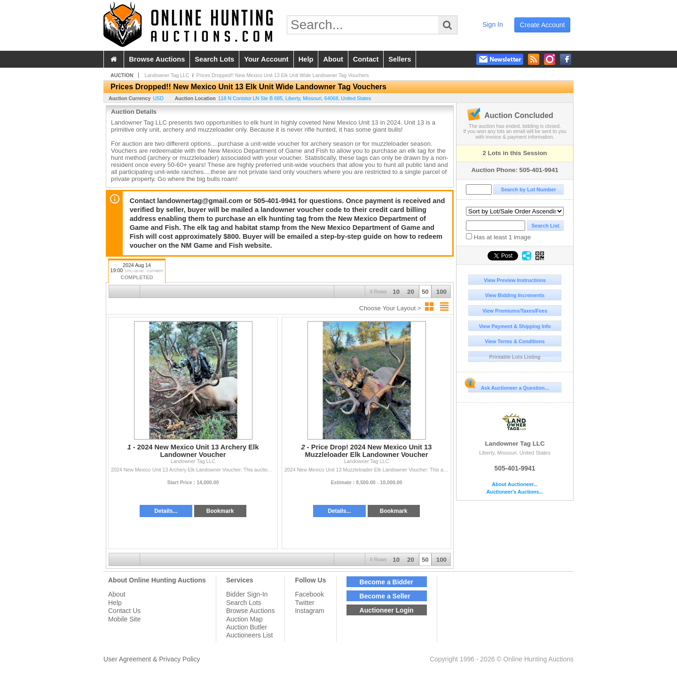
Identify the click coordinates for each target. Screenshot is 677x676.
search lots (214, 59)
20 (410, 291)
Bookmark (220, 511)
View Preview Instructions (514, 280)
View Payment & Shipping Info (515, 326)
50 (425, 291)
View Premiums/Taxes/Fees (514, 311)
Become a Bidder (386, 582)
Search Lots (243, 602)
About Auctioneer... (514, 484)
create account (542, 25)
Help (115, 602)
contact (366, 59)
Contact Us (124, 610)
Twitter (304, 602)
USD (158, 98)
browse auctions (157, 59)
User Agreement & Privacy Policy (151, 659)
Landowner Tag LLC (515, 427)
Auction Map (244, 619)
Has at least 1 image (498, 237)
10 (396, 291)
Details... (165, 511)
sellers (399, 59)
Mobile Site (124, 619)
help (306, 59)
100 (441, 291)
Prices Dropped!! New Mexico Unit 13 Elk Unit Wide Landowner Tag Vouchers (283, 75)
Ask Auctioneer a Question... (508, 386)
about (333, 59)
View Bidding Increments (515, 295)
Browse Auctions (250, 610)
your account (266, 59)
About (117, 594)
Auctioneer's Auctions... (514, 492)
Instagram (309, 610)
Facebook (309, 594)
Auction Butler (246, 627)
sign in (492, 24)
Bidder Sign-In (247, 594)
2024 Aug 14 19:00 (137, 272)
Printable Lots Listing (515, 357)
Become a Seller (385, 596)
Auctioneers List (249, 635)
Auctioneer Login (387, 610)
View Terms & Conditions (515, 341)
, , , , (294, 98)
